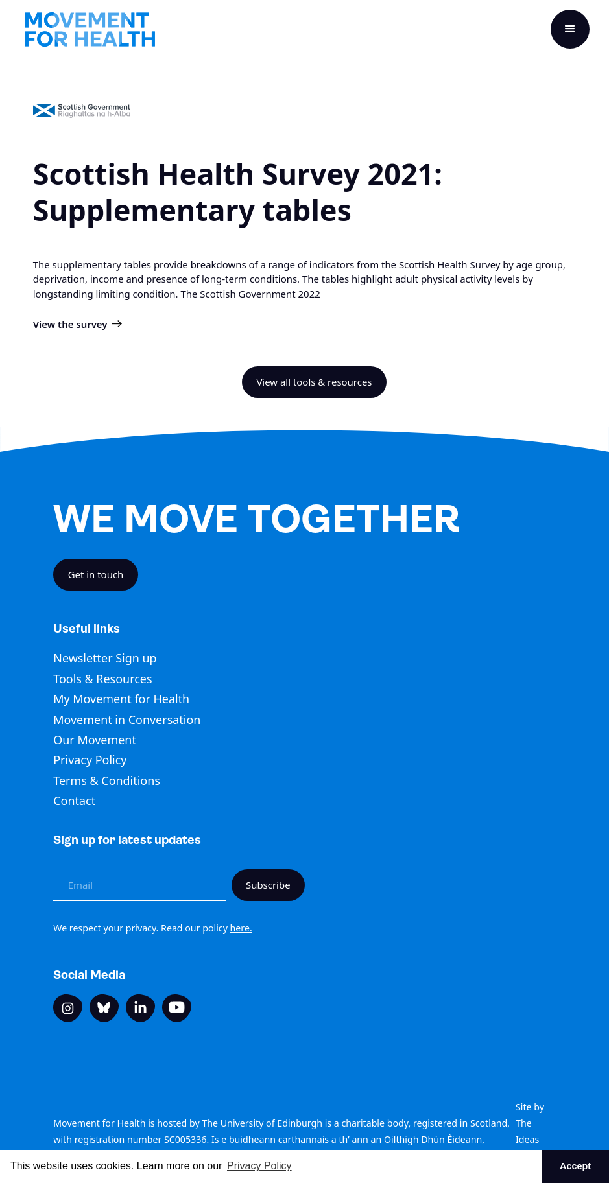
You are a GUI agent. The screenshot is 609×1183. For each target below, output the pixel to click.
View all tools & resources (314, 381)
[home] (90, 29)
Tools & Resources (102, 678)
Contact (74, 800)
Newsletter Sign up (104, 658)
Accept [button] (575, 1166)
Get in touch (96, 574)
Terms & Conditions (106, 780)
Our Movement (94, 739)
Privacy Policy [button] (259, 1165)
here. (241, 928)
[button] (570, 29)
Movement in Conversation (126, 719)
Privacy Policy (89, 759)
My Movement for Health (121, 699)
